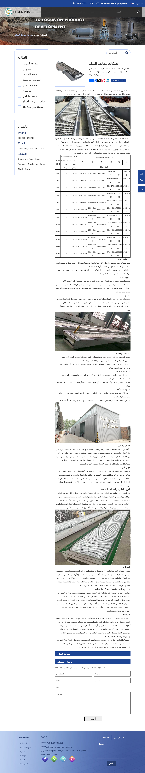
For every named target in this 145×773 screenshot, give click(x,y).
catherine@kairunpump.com (113, 3)
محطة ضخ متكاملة (33, 106)
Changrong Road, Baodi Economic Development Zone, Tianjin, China (31, 164)
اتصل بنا (104, 10)
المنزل (48, 10)
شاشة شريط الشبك (23, 35)
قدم (111, 763)
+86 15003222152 (26, 138)
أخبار (73, 10)
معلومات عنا (61, 10)
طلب (93, 10)
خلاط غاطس (30, 96)
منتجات (83, 10)
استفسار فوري (118, 80)
